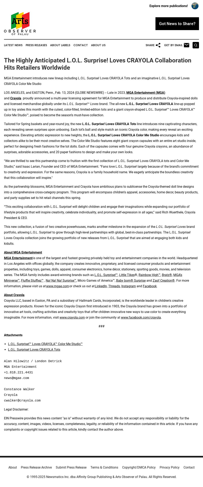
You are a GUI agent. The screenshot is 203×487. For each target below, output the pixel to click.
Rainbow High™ (149, 275)
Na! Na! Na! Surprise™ (61, 280)
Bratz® (167, 275)
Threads (114, 286)
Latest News (13, 45)
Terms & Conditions (104, 467)
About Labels (60, 45)
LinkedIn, (101, 286)
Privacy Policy (170, 467)
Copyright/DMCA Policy (139, 467)
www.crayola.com (72, 317)
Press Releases (36, 45)
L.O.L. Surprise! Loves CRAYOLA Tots (34, 349)
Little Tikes (127, 275)
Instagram (128, 286)
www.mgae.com (57, 286)
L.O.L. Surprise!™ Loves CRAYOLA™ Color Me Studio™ (45, 344)
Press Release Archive (36, 467)
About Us (98, 45)
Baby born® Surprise (131, 280)
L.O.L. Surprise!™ (106, 275)
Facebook (150, 286)
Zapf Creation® (164, 280)
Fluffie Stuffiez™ (32, 280)
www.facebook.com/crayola (141, 317)
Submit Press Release (71, 467)
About (12, 467)
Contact (80, 45)
